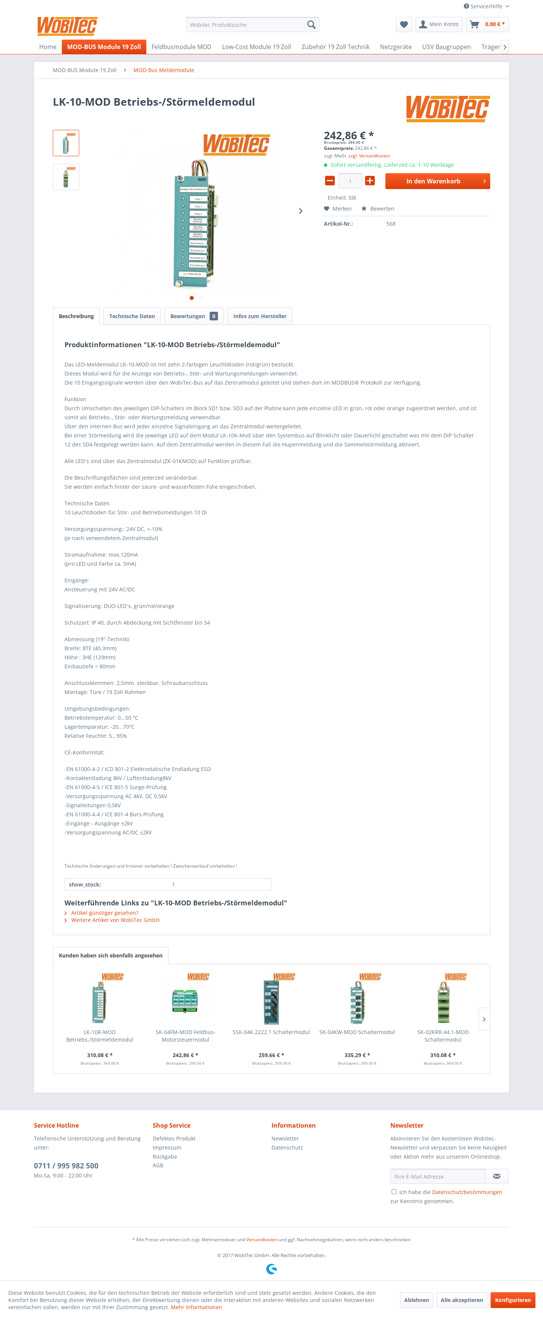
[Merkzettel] (404, 24)
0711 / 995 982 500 (66, 1166)
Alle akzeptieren (462, 1300)
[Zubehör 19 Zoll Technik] (335, 47)
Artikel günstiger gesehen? (101, 912)
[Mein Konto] (439, 24)
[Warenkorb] (487, 24)
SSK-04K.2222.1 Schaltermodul (271, 1032)
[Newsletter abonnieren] (497, 1176)
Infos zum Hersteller (260, 316)
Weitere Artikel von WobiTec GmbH (112, 919)
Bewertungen (194, 316)
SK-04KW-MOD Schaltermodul (357, 1032)
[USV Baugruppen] (446, 47)
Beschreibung (76, 316)
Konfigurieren (513, 1300)
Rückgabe (165, 1156)
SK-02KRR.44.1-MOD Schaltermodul (443, 1035)
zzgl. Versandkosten (369, 155)
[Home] (48, 47)
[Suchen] (311, 24)
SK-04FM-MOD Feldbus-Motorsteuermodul (186, 1035)
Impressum (167, 1147)
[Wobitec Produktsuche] (252, 24)
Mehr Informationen (196, 1307)
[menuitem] (252, 24)
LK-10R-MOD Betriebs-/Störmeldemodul (99, 1035)
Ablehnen (416, 1300)
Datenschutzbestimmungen (467, 1192)
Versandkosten (262, 1239)
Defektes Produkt (174, 1138)
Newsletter (285, 1138)
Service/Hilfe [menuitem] (484, 6)
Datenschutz (287, 1147)
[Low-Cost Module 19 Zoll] (256, 47)
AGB (158, 1165)
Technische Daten (132, 316)
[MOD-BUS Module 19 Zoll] (104, 47)
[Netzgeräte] (396, 47)
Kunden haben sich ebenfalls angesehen (111, 955)
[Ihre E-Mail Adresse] (437, 1176)
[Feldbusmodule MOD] (181, 47)
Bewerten (377, 208)
